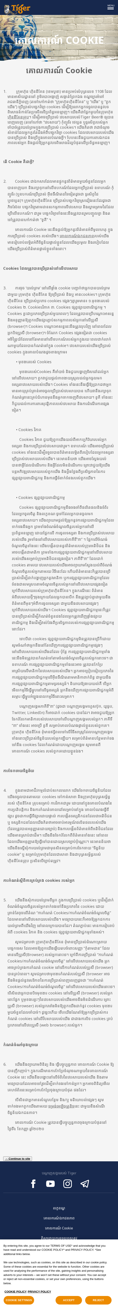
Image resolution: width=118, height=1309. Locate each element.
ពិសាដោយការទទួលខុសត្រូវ (59, 1238)
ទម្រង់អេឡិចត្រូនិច (61, 1106)
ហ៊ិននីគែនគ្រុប (18, 117)
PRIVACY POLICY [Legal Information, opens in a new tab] (39, 1293)
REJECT (98, 1301)
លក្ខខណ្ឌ (59, 1208)
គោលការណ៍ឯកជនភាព (77, 235)
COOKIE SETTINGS (19, 1301)
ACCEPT (68, 1301)
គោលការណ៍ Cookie (59, 1228)
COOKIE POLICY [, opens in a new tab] (16, 1293)
